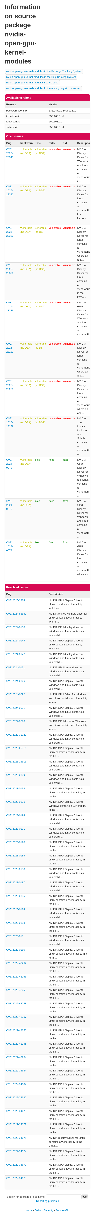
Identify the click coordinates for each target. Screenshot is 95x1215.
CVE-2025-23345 (9, 153)
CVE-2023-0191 (15, 828)
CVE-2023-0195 (15, 801)
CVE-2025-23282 (9, 347)
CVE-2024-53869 (16, 613)
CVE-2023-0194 (15, 815)
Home (29, 1210)
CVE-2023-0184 (15, 909)
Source (59, 1210)
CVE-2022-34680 (16, 1097)
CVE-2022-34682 (16, 1084)
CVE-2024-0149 (15, 640)
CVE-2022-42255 (16, 1043)
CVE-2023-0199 (15, 774)
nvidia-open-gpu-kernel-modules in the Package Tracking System (43, 71)
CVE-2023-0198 (15, 788)
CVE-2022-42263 (16, 976)
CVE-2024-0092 (15, 694)
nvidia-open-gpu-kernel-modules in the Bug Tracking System (41, 76)
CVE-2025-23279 (9, 422)
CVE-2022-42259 (16, 989)
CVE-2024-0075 (9, 504)
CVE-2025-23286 (9, 306)
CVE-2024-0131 (15, 667)
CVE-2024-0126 (15, 680)
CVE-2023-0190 (15, 842)
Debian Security (44, 1210)
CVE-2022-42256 (16, 1030)
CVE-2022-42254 (16, 1057)
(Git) (66, 1210)
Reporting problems (47, 1200)
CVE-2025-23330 (9, 231)
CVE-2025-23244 (16, 600)
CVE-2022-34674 (16, 1151)
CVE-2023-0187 (15, 882)
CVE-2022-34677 (16, 1124)
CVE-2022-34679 (16, 1110)
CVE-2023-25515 (16, 761)
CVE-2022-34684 (16, 1070)
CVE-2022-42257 (16, 1016)
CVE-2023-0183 (15, 922)
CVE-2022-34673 (16, 1164)
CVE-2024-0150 (15, 627)
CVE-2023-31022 (16, 734)
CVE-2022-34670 (16, 1178)
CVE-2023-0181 (15, 936)
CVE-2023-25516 (16, 748)
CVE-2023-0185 (15, 895)
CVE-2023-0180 (15, 949)
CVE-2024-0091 (15, 707)
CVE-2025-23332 (9, 190)
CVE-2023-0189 (15, 855)
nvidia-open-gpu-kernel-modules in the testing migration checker (43, 88)
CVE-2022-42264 (16, 963)
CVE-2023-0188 (15, 869)
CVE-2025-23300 (9, 269)
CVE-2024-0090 (15, 721)
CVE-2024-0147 (15, 654)
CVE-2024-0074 (9, 546)
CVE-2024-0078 (9, 463)
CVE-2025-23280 (9, 385)
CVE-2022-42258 (16, 1003)
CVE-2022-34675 (16, 1137)
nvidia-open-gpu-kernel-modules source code (32, 82)
